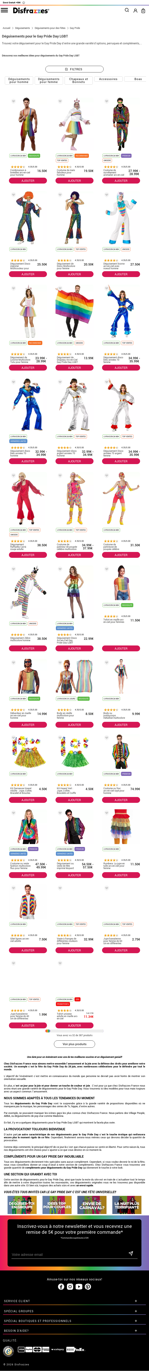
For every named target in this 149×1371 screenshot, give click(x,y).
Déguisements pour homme (19, 80)
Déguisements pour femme (49, 80)
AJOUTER (28, 181)
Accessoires (108, 79)
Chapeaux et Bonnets (78, 80)
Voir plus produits (75, 1044)
